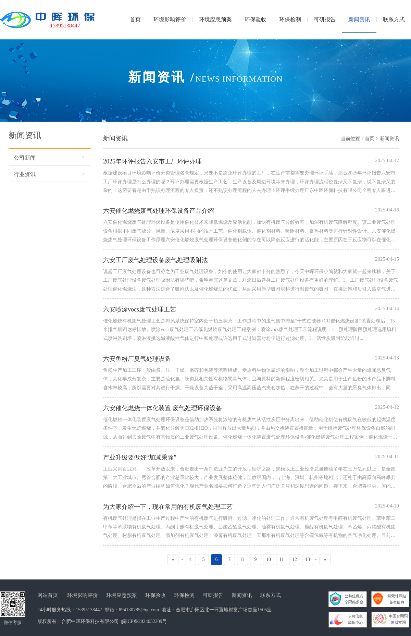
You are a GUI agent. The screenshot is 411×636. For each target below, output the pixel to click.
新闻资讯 (389, 138)
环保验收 (155, 595)
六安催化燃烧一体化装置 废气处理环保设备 (162, 408)
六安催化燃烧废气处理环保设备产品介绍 (158, 210)
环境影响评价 (82, 595)
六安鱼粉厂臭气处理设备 (137, 358)
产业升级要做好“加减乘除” (139, 457)
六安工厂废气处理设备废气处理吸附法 (155, 260)
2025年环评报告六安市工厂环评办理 (152, 161)
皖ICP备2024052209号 (144, 621)
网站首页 (47, 595)
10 (268, 559)
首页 (369, 138)
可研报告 (213, 595)
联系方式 (270, 595)
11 (281, 559)
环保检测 (184, 595)
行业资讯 (25, 174)
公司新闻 (25, 158)
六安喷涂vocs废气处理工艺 (139, 309)
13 (307, 559)
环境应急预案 (121, 595)
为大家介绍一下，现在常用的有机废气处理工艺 (168, 506)
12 (294, 559)
